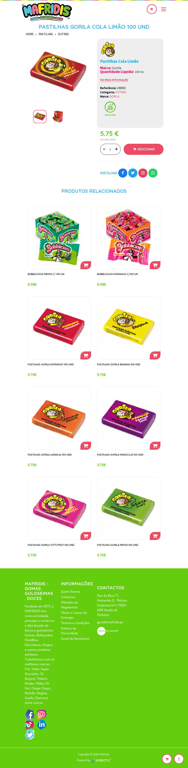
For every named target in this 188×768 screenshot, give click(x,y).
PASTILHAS (46, 34)
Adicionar (146, 149)
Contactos (68, 597)
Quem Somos (70, 591)
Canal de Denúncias (75, 639)
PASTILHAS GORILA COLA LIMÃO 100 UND (94, 26)
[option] (58, 72)
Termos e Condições (75, 623)
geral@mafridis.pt (110, 622)
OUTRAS (63, 34)
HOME (30, 34)
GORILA (114, 96)
